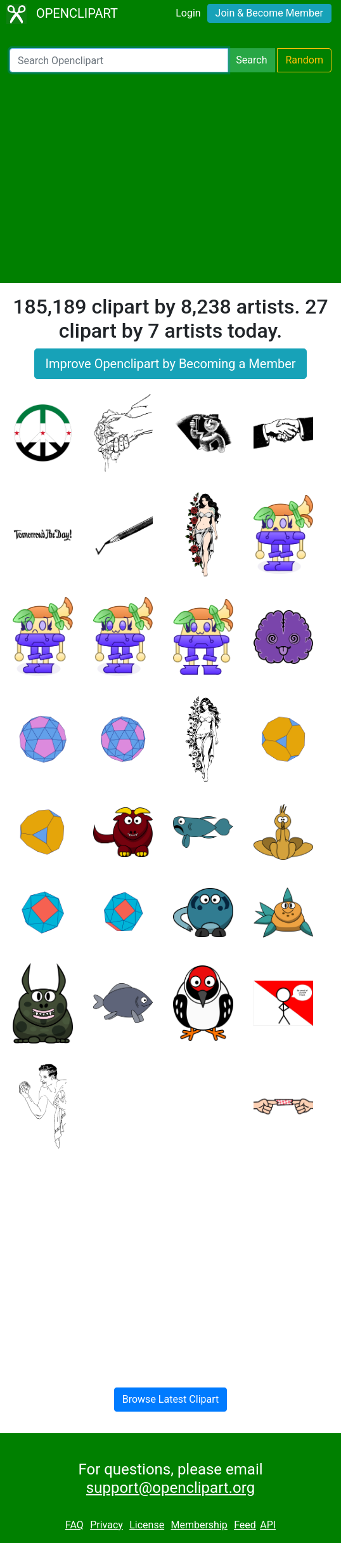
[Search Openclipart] (119, 60)
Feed (245, 1525)
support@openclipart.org (170, 1488)
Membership (198, 1525)
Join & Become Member (269, 13)
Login (188, 13)
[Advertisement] (170, 178)
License (146, 1525)
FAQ (74, 1525)
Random (304, 60)
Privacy (106, 1525)
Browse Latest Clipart (170, 1399)
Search (251, 60)
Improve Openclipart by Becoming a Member (170, 363)
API (268, 1525)
